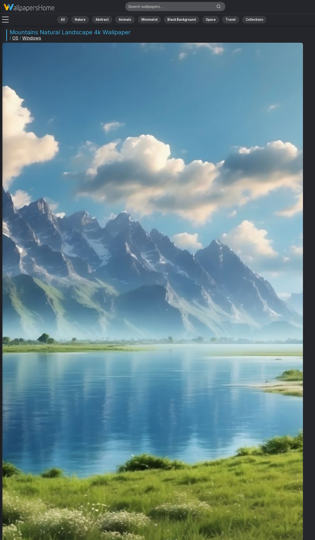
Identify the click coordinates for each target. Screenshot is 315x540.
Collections (244, 19)
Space (205, 19)
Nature (88, 19)
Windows (31, 38)
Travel (223, 19)
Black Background (179, 19)
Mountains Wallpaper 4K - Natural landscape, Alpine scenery (29, 8)
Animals (128, 19)
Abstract (108, 19)
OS (15, 38)
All (73, 19)
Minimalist (150, 19)
